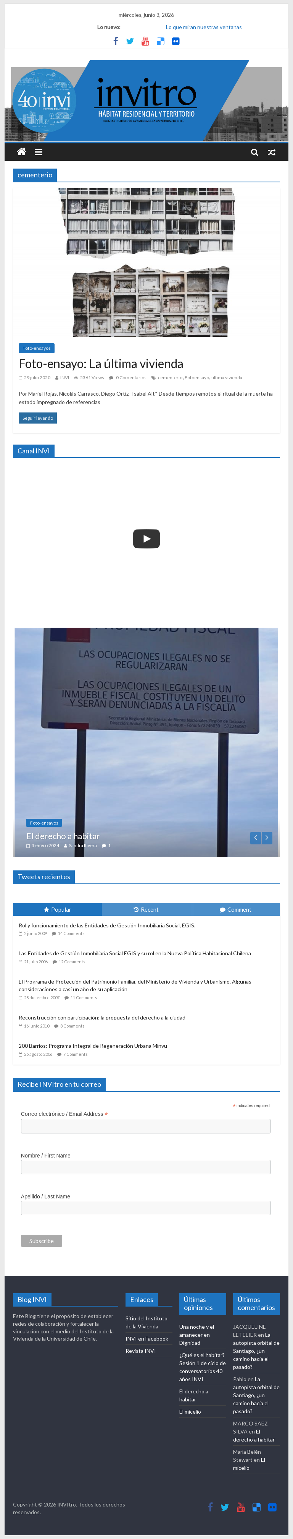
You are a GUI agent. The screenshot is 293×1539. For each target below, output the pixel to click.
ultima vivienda (226, 377)
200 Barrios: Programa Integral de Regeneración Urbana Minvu (93, 1045)
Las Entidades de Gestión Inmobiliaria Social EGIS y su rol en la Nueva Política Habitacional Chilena (135, 953)
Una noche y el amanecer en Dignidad (196, 1334)
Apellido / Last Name (45, 1196)
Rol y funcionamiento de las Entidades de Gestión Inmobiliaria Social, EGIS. (107, 925)
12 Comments (72, 961)
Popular (57, 909)
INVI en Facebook (147, 1338)
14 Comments (71, 933)
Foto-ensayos (37, 348)
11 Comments (84, 997)
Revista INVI (141, 1350)
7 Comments (75, 1054)
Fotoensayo (197, 377)
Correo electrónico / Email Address (64, 1114)
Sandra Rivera (110, 845)
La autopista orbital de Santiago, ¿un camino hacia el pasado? (256, 1350)
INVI (64, 377)
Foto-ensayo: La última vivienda (101, 363)
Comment (235, 909)
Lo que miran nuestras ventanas (204, 27)
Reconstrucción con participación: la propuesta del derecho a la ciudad (102, 1017)
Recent (146, 909)
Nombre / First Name (46, 1156)
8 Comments (72, 1025)
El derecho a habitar (90, 836)
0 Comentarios (127, 377)
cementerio (170, 377)
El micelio (190, 1411)
